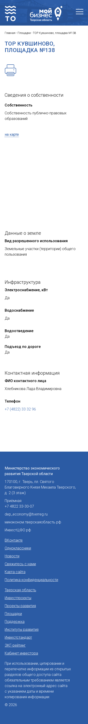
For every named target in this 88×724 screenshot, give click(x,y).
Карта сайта (15, 572)
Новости (12, 556)
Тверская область (20, 590)
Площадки (13, 614)
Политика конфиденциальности (31, 580)
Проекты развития (20, 606)
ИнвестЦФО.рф (18, 530)
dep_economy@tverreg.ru (26, 514)
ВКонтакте (14, 540)
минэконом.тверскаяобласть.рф (33, 522)
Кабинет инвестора (21, 653)
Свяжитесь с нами (20, 564)
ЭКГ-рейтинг (15, 645)
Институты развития (22, 629)
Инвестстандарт (18, 637)
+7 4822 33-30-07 (19, 506)
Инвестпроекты (18, 598)
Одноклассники (18, 548)
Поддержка (15, 621)
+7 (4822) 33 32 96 (20, 409)
